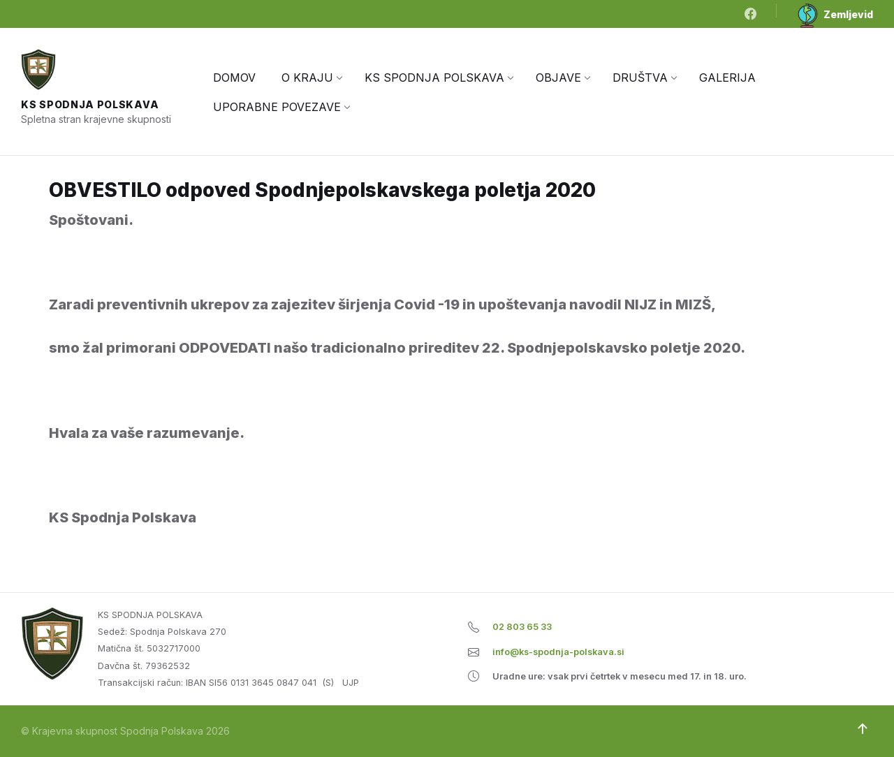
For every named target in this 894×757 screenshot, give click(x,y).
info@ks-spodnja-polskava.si (558, 652)
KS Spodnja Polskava (90, 104)
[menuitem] (234, 77)
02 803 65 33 (522, 627)
